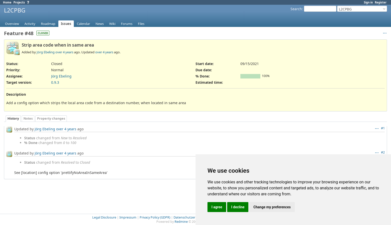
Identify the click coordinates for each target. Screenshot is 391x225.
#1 (383, 128)
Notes (28, 118)
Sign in (368, 2)
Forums (126, 23)
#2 (383, 152)
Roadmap (48, 23)
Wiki (112, 23)
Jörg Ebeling (46, 52)
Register (381, 2)
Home (7, 2)
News (100, 23)
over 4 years (64, 52)
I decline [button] (237, 207)
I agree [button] (216, 207)
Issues (66, 23)
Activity (29, 23)
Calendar (83, 23)
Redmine (181, 222)
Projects (19, 2)
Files (141, 23)
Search (296, 8)
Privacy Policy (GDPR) (155, 217)
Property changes (51, 118)
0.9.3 (55, 82)
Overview (12, 23)
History (13, 118)
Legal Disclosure (104, 217)
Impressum (127, 217)
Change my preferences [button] (272, 207)
